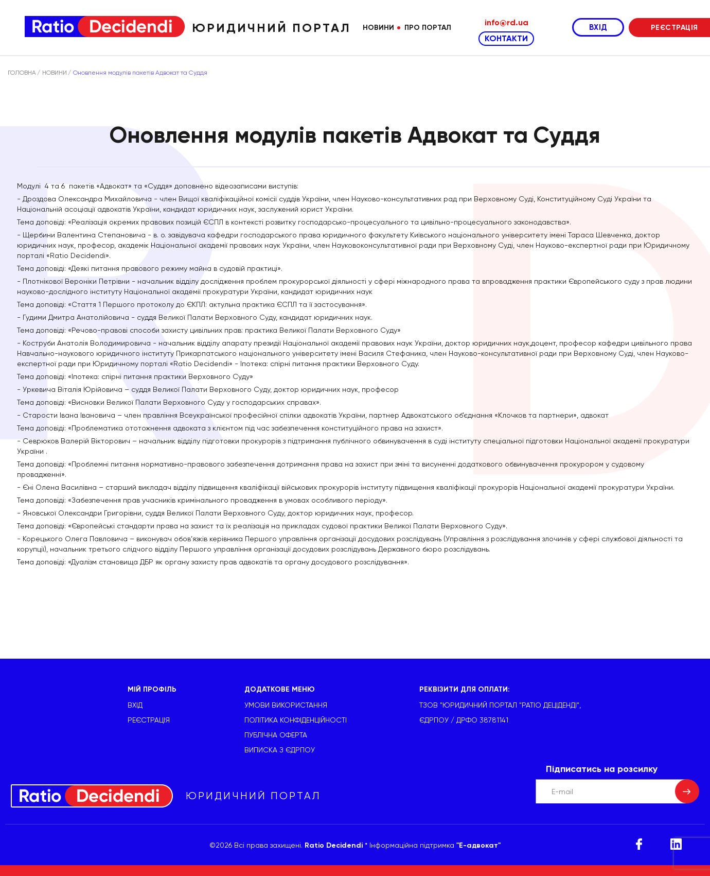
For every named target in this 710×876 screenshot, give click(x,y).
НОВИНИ (54, 72)
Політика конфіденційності (295, 720)
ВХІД (598, 27)
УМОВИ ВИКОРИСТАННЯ (285, 705)
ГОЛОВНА (22, 72)
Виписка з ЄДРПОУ (279, 750)
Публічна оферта (275, 735)
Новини (378, 27)
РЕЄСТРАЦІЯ (149, 720)
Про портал (427, 27)
